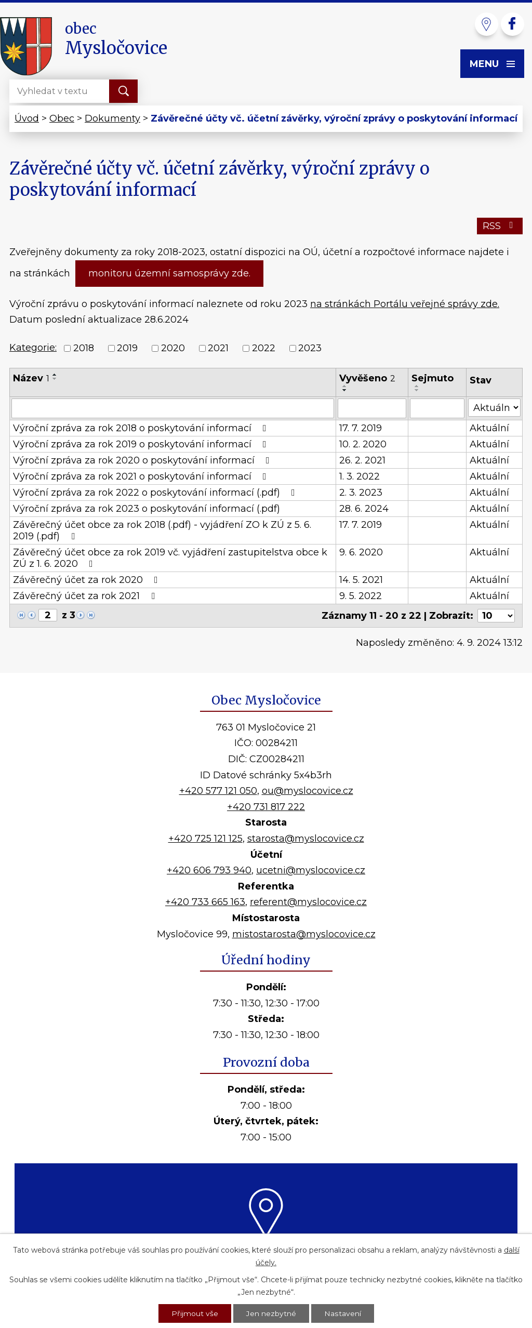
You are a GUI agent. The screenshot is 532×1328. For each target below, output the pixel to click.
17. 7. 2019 (360, 428)
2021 (218, 348)
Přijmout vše (194, 1313)
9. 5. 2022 (360, 596)
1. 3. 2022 (359, 476)
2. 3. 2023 (360, 492)
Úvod (27, 118)
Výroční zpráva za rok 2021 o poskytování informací (142, 476)
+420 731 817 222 (266, 807)
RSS (500, 226)
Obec (61, 118)
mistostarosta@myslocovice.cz (304, 934)
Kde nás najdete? (266, 1250)
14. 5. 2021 (361, 580)
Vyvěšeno (367, 378)
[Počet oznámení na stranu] (496, 615)
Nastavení (342, 1313)
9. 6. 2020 (361, 552)
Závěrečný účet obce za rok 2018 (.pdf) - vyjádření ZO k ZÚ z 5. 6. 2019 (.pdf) (162, 530)
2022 (263, 348)
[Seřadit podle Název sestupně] (55, 379)
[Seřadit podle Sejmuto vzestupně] (417, 386)
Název (31, 378)
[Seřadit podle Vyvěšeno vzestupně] (345, 386)
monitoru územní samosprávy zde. (169, 273)
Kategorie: (33, 347)
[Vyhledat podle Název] (172, 408)
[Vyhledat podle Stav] (494, 408)
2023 (310, 348)
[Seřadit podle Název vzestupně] (55, 375)
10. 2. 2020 (363, 444)
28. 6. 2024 (364, 508)
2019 (127, 348)
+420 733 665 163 (205, 902)
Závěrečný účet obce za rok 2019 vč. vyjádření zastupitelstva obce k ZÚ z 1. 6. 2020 (170, 558)
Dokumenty (112, 118)
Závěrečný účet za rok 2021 (86, 596)
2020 (173, 348)
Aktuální (489, 428)
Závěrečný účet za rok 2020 (87, 580)
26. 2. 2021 (362, 460)
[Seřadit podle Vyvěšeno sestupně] (345, 390)
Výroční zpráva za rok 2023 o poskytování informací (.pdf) (146, 508)
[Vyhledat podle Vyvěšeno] (372, 408)
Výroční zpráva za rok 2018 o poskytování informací (142, 428)
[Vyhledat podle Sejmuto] (437, 408)
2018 (83, 348)
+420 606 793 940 (209, 870)
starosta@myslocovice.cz (305, 838)
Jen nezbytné (271, 1313)
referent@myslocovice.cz (308, 902)
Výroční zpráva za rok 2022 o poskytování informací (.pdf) (156, 492)
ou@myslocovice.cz (307, 790)
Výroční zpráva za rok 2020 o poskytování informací (143, 460)
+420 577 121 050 (218, 790)
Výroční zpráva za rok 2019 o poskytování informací (142, 444)
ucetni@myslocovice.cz (310, 870)
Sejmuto (432, 378)
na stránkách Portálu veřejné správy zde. (404, 304)
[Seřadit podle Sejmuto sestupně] (417, 390)
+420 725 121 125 (205, 838)
